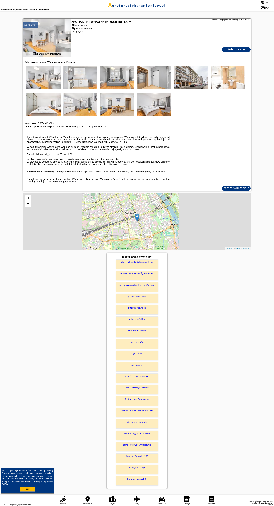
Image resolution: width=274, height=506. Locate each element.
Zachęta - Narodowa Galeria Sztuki (137, 410)
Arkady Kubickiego (136, 467)
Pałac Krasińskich (137, 319)
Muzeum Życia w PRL (137, 479)
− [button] (28, 204)
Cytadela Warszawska (137, 296)
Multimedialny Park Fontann (137, 399)
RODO (5, 484)
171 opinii (91, 126)
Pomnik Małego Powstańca (137, 376)
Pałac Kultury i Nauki (137, 330)
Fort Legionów (137, 342)
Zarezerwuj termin (236, 188)
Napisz (270, 505)
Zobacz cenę (236, 49)
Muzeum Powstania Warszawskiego (137, 262)
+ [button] (28, 198)
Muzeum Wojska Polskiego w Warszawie (136, 285)
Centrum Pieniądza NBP (137, 456)
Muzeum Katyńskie (137, 308)
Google (6, 473)
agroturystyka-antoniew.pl (137, 5)
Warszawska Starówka (137, 422)
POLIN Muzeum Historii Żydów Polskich (137, 273)
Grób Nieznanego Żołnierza (136, 387)
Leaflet (229, 248)
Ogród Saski (136, 353)
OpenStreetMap (243, 248)
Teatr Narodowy (137, 365)
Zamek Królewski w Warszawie (137, 444)
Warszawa (29, 24)
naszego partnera (66, 181)
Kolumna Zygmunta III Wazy (137, 433)
